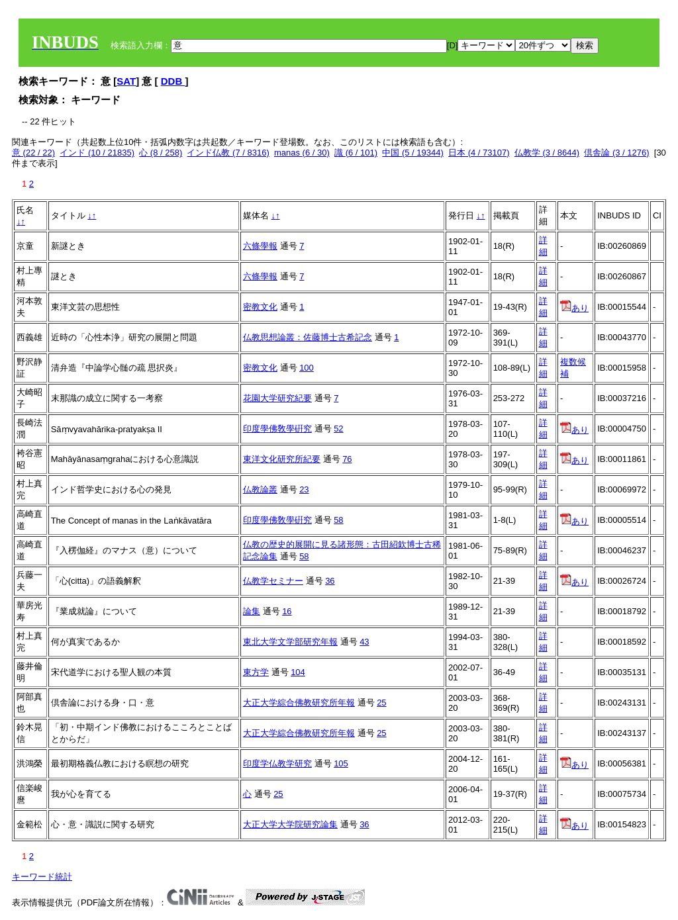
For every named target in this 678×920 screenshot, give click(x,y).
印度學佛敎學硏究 (277, 429)
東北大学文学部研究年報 (290, 642)
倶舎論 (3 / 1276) (616, 153)
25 (381, 703)
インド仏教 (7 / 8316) (228, 153)
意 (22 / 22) (33, 153)
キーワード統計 (42, 877)
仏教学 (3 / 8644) (546, 153)
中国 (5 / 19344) (413, 153)
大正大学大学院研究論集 (290, 824)
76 (347, 459)
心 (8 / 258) (160, 153)
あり (574, 308)
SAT (126, 81)
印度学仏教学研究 (277, 763)
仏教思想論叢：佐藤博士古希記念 (307, 337)
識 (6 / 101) (355, 153)
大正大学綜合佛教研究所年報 (299, 703)
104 (298, 672)
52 (338, 429)
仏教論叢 (260, 489)
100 (306, 368)
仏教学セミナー (273, 581)
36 (329, 581)
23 (304, 489)
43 (364, 642)
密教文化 (260, 307)
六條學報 (260, 246)
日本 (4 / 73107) (479, 153)
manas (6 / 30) (302, 153)
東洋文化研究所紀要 (281, 459)
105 (341, 763)
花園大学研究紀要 (277, 398)
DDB (173, 81)
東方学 (256, 672)
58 (338, 520)
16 (286, 611)
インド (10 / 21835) (97, 153)
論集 (251, 611)
